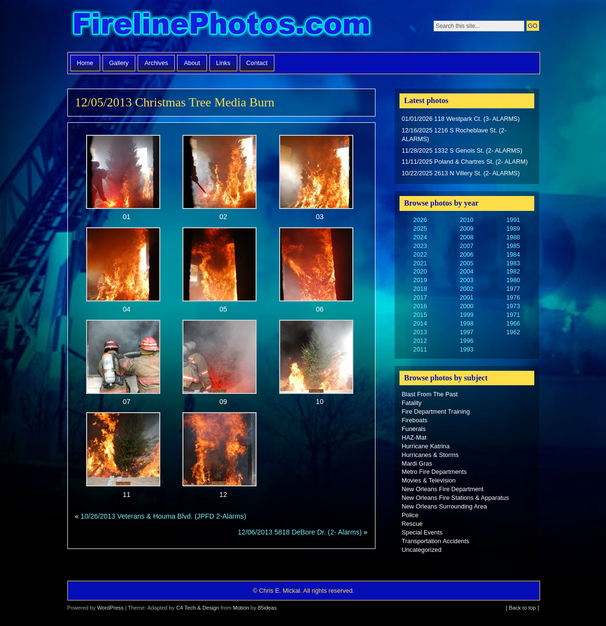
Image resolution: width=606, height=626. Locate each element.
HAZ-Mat (414, 437)
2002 (466, 288)
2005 (466, 263)
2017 (420, 297)
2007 (466, 245)
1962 (513, 332)
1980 (513, 280)
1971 (513, 314)
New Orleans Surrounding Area (444, 506)
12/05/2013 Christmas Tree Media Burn (175, 102)
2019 (420, 280)
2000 (466, 306)
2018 (420, 288)
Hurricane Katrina (426, 446)
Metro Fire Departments (434, 471)
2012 (420, 340)
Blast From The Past (430, 394)
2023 (420, 245)
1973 (513, 306)
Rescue (412, 523)
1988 (513, 237)
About (192, 62)
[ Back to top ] (522, 608)
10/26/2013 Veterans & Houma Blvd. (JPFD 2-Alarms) (163, 516)
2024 (420, 237)
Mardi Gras (417, 463)
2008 (466, 237)
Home (85, 62)
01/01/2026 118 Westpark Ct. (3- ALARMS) (461, 118)
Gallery (119, 62)
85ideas (267, 608)
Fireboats (414, 420)
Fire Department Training (436, 411)
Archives (156, 62)
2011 (420, 349)
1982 (513, 271)
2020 (420, 271)
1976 (513, 297)
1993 (466, 349)
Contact (257, 62)
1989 (513, 228)
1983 (513, 263)
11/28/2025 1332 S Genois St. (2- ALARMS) (462, 150)
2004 (466, 271)
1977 (513, 288)
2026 (420, 219)
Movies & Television (429, 480)
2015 (420, 314)
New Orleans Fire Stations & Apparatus (455, 497)
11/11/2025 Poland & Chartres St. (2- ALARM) (465, 161)
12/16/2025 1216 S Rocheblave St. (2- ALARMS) (454, 135)
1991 (513, 219)
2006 (466, 254)
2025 (420, 228)
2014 (420, 323)
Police (410, 515)
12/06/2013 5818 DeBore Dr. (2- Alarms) (300, 532)
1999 (466, 314)
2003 (466, 280)
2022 (420, 254)
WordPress (110, 608)
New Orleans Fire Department (443, 489)
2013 (420, 332)
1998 (466, 323)
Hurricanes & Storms (430, 454)
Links (223, 62)
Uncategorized (422, 549)
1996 (466, 340)
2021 (420, 263)
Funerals (414, 428)
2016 (420, 306)
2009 (466, 228)
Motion (241, 608)
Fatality (412, 402)
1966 (513, 323)
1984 (513, 254)
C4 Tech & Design (197, 608)
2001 (466, 297)
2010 (466, 219)
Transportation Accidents (435, 541)
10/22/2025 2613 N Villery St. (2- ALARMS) (461, 173)
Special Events (422, 532)
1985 (513, 245)
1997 (466, 332)
